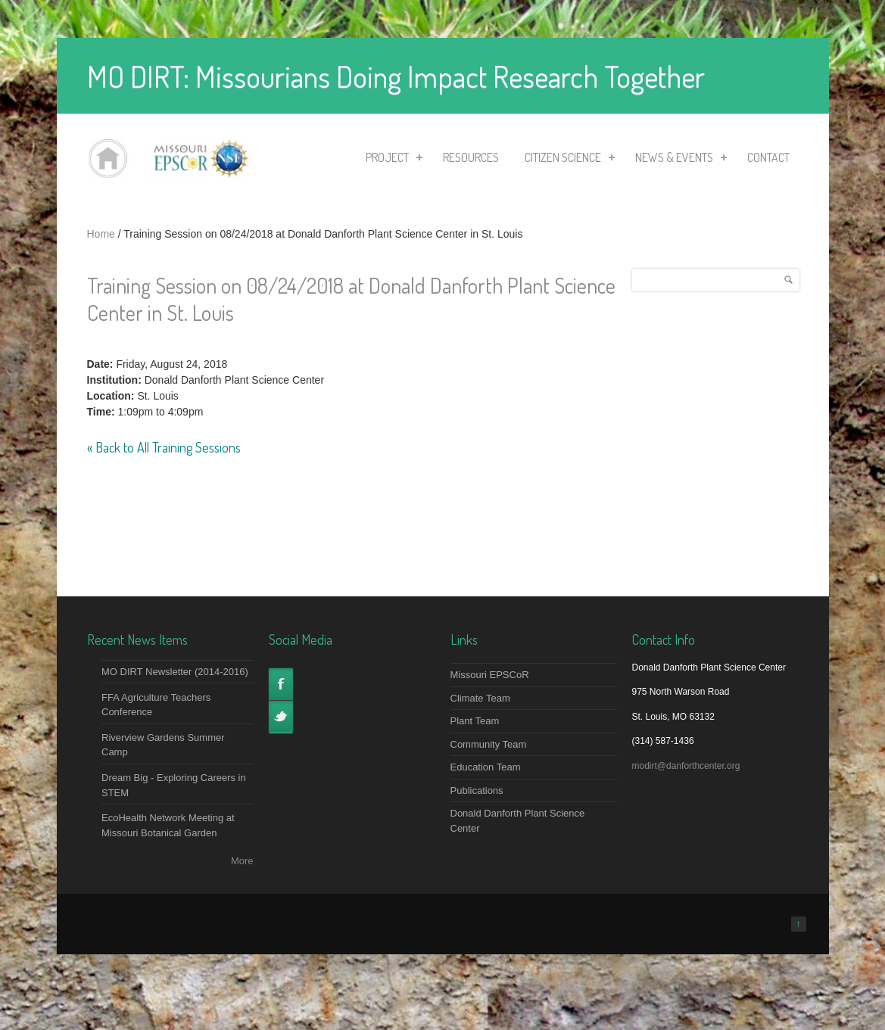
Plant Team (475, 721)
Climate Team (480, 698)
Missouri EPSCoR (489, 674)
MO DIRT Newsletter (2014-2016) (174, 671)
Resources (471, 157)
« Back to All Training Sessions (164, 447)
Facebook (281, 684)
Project (389, 160)
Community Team (488, 744)
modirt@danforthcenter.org (686, 766)
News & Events (676, 160)
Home (101, 234)
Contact (768, 157)
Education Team (485, 767)
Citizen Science (565, 160)
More (242, 861)
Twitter (281, 717)
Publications (476, 790)
